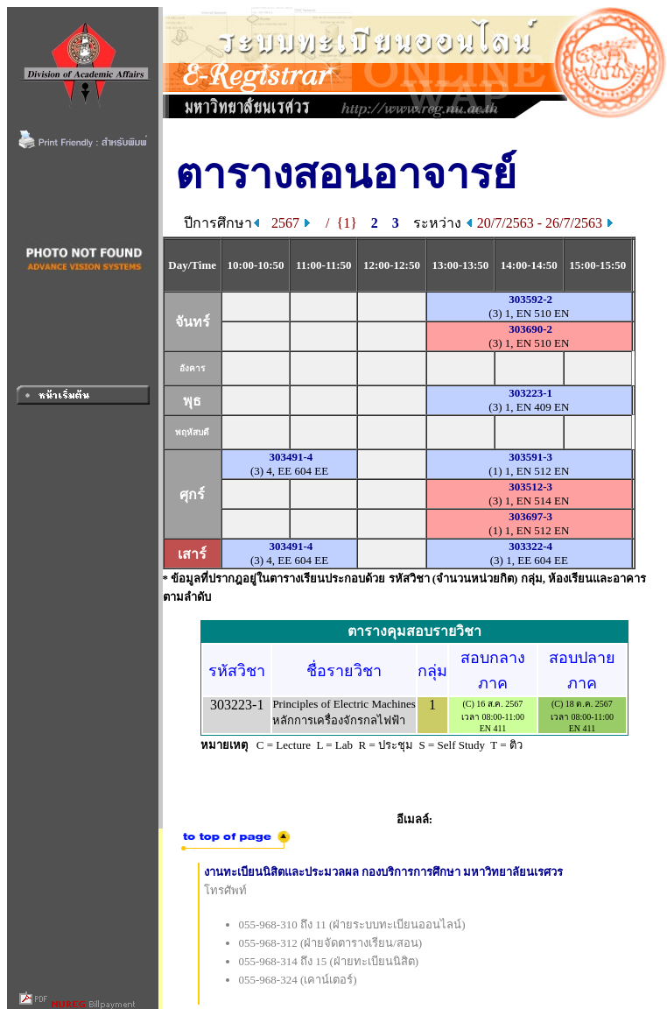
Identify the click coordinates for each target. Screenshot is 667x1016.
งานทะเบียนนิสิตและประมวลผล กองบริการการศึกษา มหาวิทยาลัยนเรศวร (384, 871)
